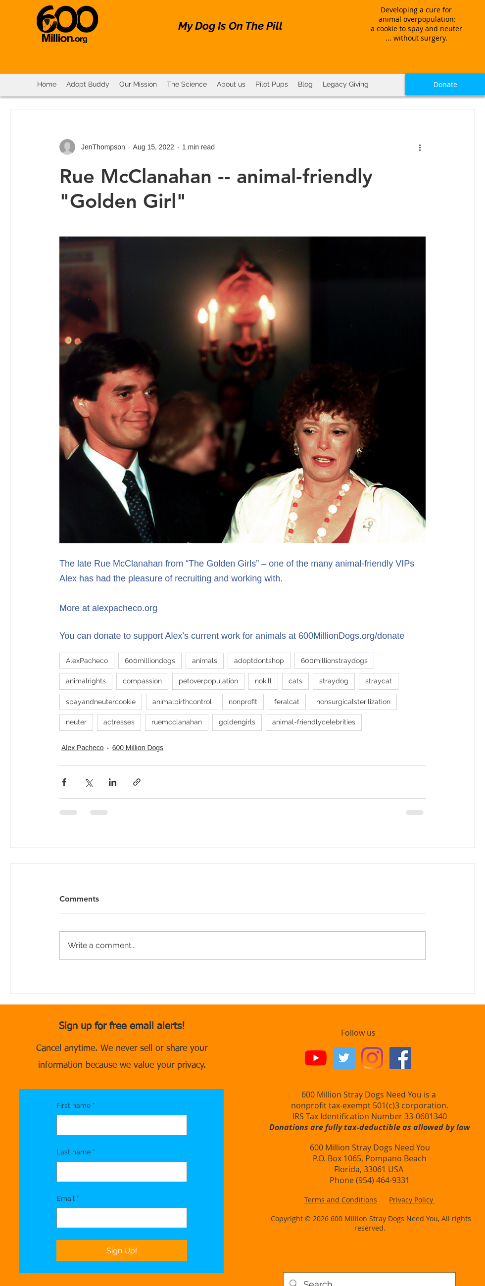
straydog (333, 681)
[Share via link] (137, 782)
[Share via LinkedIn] (112, 782)
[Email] (119, 1218)
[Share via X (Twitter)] (88, 782)
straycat (378, 681)
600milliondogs (150, 661)
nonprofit (243, 702)
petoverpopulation (208, 681)
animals (204, 661)
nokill (263, 681)
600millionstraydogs (334, 661)
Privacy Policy (412, 1199)
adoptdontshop (259, 661)
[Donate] (445, 84)
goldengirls (237, 722)
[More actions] (420, 147)
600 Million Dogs (138, 748)
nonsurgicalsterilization (353, 702)
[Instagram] (372, 1058)
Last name (75, 1152)
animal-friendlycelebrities (313, 722)
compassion (142, 681)
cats (295, 681)
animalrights (86, 681)
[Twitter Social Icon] (344, 1058)
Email (67, 1199)
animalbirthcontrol (182, 702)
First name (75, 1106)
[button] (187, 84)
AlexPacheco (87, 661)
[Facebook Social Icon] (400, 1058)
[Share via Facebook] (64, 782)
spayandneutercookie (101, 702)
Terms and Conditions (340, 1199)
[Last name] (119, 1172)
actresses (119, 722)
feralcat (286, 702)
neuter (76, 722)
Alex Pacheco (82, 748)
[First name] (119, 1125)
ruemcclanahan (176, 722)
